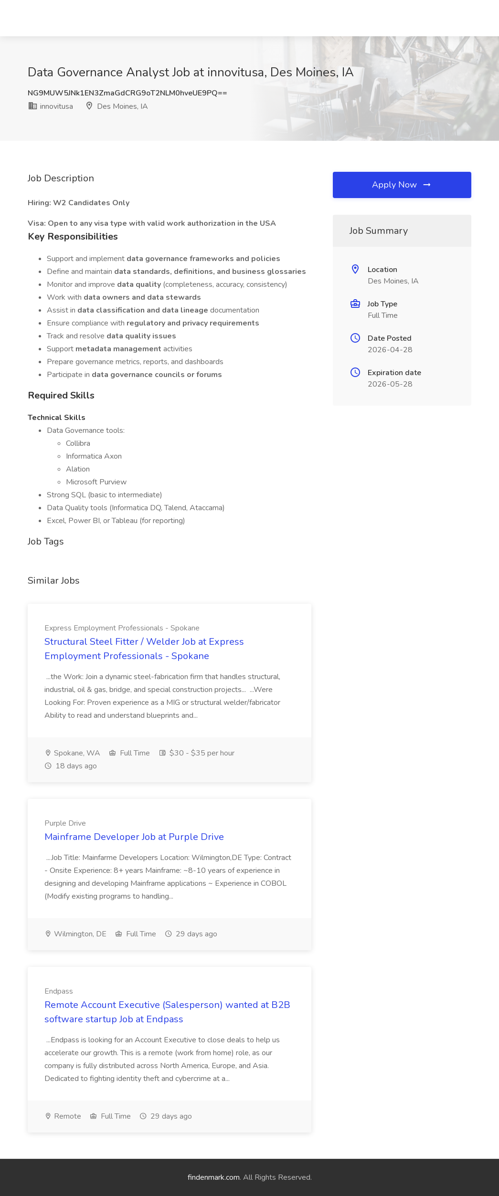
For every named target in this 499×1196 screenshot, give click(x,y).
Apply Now (402, 184)
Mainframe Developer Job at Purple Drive (134, 836)
